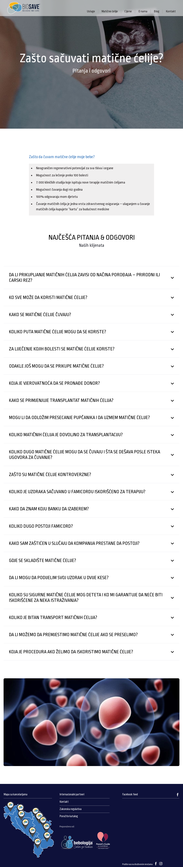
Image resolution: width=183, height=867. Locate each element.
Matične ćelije (110, 11)
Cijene (128, 11)
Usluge (91, 11)
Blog (156, 11)
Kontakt (171, 11)
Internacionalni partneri (72, 794)
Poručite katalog (69, 816)
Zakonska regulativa (70, 809)
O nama (142, 11)
